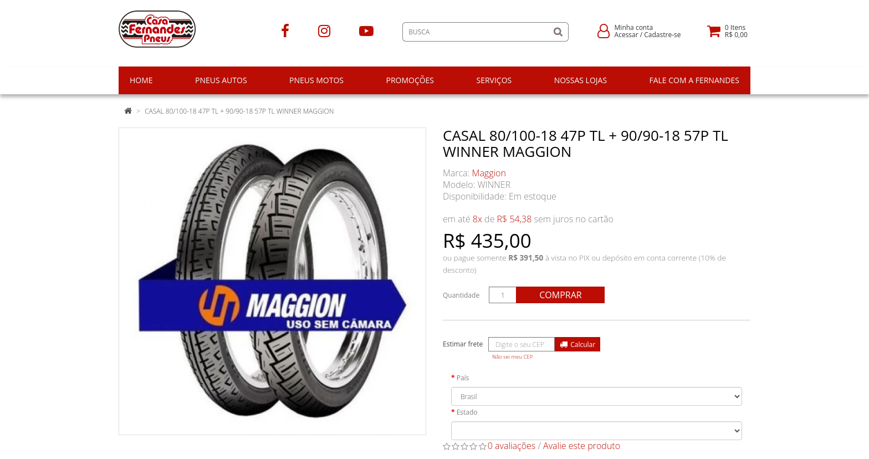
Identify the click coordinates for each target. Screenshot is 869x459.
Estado (467, 412)
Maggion (489, 173)
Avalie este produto (581, 446)
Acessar (626, 34)
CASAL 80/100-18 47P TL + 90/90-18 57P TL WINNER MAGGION (239, 111)
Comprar (560, 295)
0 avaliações (512, 446)
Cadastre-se (662, 34)
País (463, 377)
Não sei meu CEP (512, 356)
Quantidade (461, 295)
